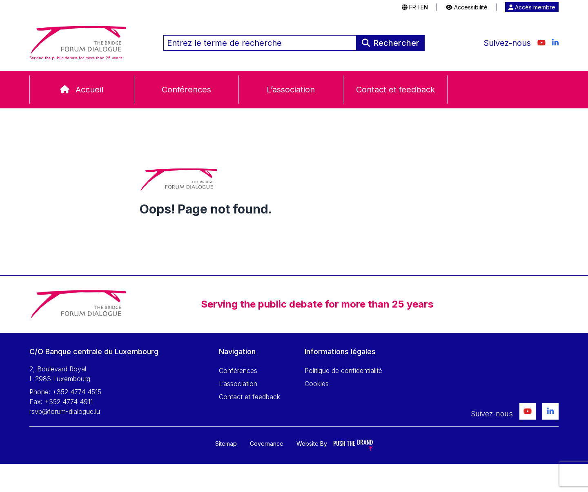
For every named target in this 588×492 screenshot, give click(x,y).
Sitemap (226, 443)
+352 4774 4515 (76, 392)
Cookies (317, 384)
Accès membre (531, 7)
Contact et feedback (395, 89)
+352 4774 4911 (69, 402)
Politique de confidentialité (343, 370)
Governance (266, 443)
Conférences (186, 89)
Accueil (89, 89)
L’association (291, 89)
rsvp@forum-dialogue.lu (64, 411)
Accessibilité (467, 7)
